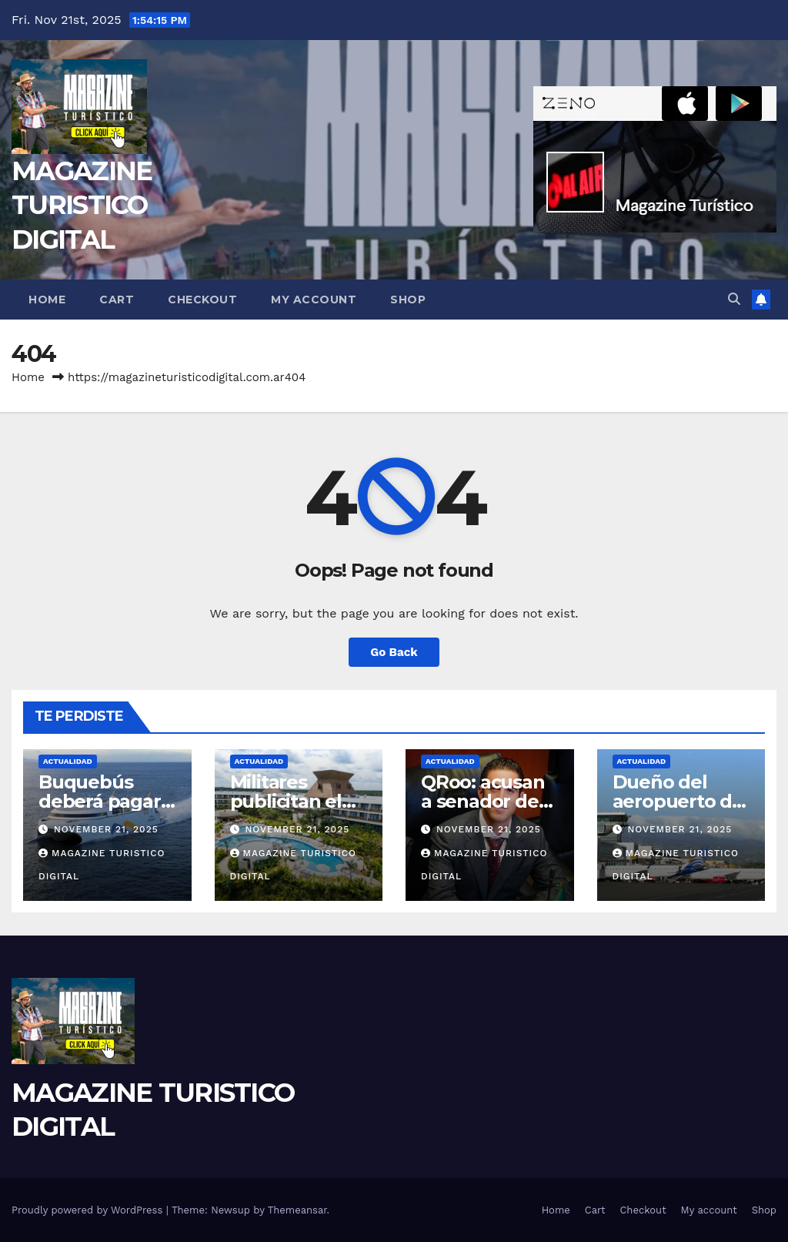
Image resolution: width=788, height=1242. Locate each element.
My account (313, 299)
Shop (408, 299)
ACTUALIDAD (67, 761)
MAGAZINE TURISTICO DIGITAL (82, 205)
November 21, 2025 (106, 829)
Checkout (202, 299)
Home (46, 299)
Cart (116, 299)
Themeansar (297, 1210)
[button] (734, 299)
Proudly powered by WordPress (89, 1210)
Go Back (394, 652)
